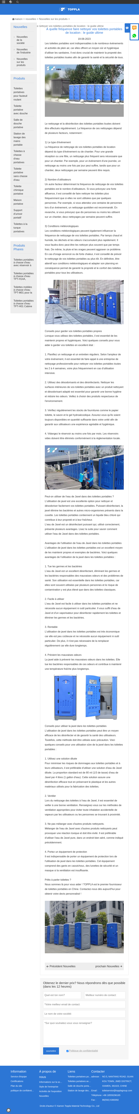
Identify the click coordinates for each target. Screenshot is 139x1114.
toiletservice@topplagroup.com (117, 1090)
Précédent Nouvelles (60, 966)
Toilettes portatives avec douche (79, 1081)
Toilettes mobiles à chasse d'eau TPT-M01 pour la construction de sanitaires (23, 293)
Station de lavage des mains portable (20, 139)
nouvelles (31, 19)
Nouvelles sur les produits (53, 19)
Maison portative (18, 202)
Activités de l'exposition (50, 1091)
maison (17, 19)
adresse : (95, 1076)
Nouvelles (44, 1096)
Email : (94, 1090)
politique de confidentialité (22, 1090)
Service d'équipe (19, 1076)
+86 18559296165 (111, 1095)
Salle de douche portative (18, 123)
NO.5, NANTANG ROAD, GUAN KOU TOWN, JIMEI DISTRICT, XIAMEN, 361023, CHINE (117, 1081)
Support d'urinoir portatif (18, 214)
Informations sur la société (51, 1082)
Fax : (93, 1100)
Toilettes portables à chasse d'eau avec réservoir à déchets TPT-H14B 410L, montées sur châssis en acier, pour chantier (24, 265)
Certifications (17, 1081)
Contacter (98, 1071)
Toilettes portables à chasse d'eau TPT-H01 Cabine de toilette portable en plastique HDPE (24, 306)
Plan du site (16, 1086)
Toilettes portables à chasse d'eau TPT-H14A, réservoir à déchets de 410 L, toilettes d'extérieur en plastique (24, 279)
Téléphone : (97, 1095)
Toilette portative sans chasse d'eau (20, 174)
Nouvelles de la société (22, 40)
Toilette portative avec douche (21, 110)
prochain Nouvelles (108, 966)
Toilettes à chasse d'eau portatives (19, 157)
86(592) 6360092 (110, 1100)
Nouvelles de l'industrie (24, 51)
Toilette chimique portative (19, 190)
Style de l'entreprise (48, 1086)
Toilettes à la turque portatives (20, 228)
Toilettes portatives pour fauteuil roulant (20, 94)
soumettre (51, 1051)
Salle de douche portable (79, 1086)
